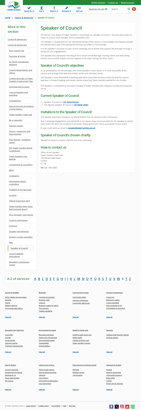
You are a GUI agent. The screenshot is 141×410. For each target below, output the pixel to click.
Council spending (112, 303)
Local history (43, 378)
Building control (78, 372)
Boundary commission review (19, 263)
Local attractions (45, 384)
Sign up (79, 11)
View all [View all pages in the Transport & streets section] (109, 390)
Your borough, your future (21, 215)
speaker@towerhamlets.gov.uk (81, 128)
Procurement (44, 308)
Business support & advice (48, 306)
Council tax (110, 297)
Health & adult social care (82, 335)
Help (64, 406)
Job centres (9, 381)
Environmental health (47, 340)
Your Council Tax (16, 50)
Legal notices (31, 406)
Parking (109, 370)
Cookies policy (43, 406)
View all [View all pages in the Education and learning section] (8, 352)
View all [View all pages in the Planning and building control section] (76, 390)
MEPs (11, 170)
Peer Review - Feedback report (19, 141)
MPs (11, 242)
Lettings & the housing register (117, 335)
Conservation (77, 375)
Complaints (14, 176)
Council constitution (18, 220)
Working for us (10, 375)
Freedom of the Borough (20, 190)
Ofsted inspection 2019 (19, 201)
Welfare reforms (11, 306)
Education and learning (14, 330)
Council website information (16, 255)
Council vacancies (11, 370)
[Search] (118, 9)
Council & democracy (24, 17)
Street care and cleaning (48, 338)
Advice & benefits (12, 293)
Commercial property (47, 297)
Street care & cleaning (114, 384)
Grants (7, 303)
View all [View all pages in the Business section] (42, 317)
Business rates (44, 300)
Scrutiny (13, 195)
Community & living (81, 293)
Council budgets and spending (18, 93)
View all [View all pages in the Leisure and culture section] (42, 390)
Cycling (108, 381)
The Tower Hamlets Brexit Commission (20, 149)
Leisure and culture (46, 365)
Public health (77, 338)
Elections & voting (17, 56)
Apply (29, 11)
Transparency (15, 100)
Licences (42, 303)
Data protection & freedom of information (21, 107)
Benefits (8, 300)
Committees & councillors (20, 164)
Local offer (9, 335)
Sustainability (44, 343)
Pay (41, 11)
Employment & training (13, 372)
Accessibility (55, 406)
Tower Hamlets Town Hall (20, 114)
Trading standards (45, 311)
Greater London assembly (21, 237)
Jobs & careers (10, 365)
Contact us (113, 2)
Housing (109, 330)
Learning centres (11, 343)
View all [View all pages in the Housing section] (109, 352)
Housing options (112, 338)
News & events (127, 2)
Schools (8, 338)
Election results (16, 126)
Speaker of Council (19, 248)
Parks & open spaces (46, 370)
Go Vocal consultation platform (19, 63)
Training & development (14, 346)
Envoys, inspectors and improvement (19, 132)
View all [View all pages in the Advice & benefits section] (8, 317)
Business (42, 293)
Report (54, 11)
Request (66, 11)
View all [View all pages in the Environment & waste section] (42, 352)
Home (7, 17)
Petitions (13, 226)
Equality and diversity (19, 231)
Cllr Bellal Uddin (81, 105)
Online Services (98, 2)
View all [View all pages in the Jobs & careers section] (8, 390)
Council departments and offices (20, 71)
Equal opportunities (12, 378)
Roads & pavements (113, 372)
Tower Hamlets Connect (81, 343)
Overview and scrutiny (19, 87)
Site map (72, 406)
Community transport (114, 375)
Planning (76, 370)
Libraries (42, 375)
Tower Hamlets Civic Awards (18, 157)
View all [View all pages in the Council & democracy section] (109, 317)
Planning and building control (84, 365)
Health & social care (80, 330)
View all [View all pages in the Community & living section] (76, 317)
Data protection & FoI (114, 306)
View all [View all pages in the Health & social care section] (76, 352)
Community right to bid (81, 303)
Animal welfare (44, 346)
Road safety (110, 378)
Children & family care (81, 340)
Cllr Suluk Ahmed (71, 102)
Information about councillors (17, 182)
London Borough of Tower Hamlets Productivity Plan (21, 80)
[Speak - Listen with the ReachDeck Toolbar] (134, 9)
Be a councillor (15, 120)
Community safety (79, 297)
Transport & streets (113, 365)
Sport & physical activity (47, 372)
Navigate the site (96, 9)
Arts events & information (48, 381)
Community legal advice (14, 308)
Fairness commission (80, 300)
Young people (10, 340)
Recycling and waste (46, 335)
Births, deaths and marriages (16, 297)
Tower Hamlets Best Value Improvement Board (21, 207)
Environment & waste (47, 330)
